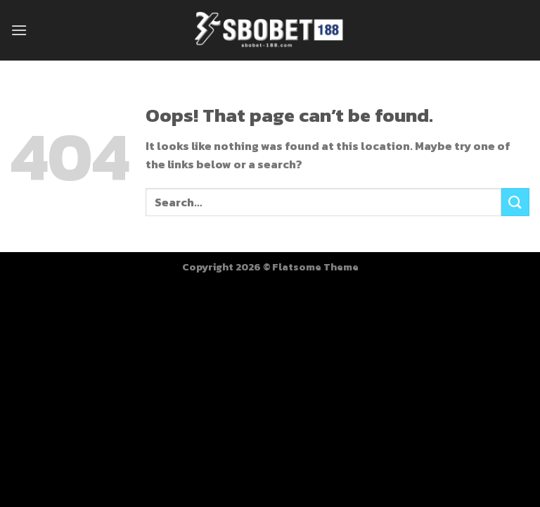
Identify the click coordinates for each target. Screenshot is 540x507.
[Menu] (19, 30)
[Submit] (515, 201)
